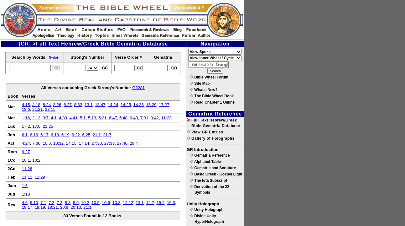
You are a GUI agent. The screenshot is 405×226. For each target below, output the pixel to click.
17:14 (84, 143)
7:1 (43, 202)
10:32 (58, 143)
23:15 (50, 109)
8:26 (57, 104)
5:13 (92, 118)
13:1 (89, 104)
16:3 (171, 202)
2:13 (36, 118)
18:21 (52, 207)
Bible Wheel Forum (209, 77)
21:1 (97, 134)
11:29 (39, 177)
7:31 (144, 118)
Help (53, 57)
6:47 (113, 118)
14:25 (126, 104)
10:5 (95, 202)
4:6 (25, 202)
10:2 (36, 160)
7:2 (52, 202)
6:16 (34, 134)
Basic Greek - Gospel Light (216, 174)
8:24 (47, 104)
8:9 (76, 202)
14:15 (71, 143)
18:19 (39, 207)
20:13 (75, 207)
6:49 (134, 118)
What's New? (204, 90)
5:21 (102, 118)
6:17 (44, 134)
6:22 (76, 134)
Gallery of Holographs (211, 138)
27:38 (109, 143)
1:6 (25, 185)
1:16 (26, 118)
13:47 (100, 104)
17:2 (26, 126)
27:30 (96, 143)
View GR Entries (205, 132)
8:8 (68, 202)
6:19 (65, 134)
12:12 (128, 202)
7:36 (36, 143)
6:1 (25, 134)
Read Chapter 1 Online (212, 102)
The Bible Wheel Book (212, 96)
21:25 (48, 126)
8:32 (78, 104)
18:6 (26, 109)
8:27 (68, 104)
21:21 (37, 109)
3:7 (46, 118)
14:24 (113, 104)
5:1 (83, 118)
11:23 (166, 118)
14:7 (150, 202)
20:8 (64, 207)
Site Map (200, 83)
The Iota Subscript (208, 180)
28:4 (134, 143)
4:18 (36, 104)
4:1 (54, 118)
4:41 (74, 118)
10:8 (116, 202)
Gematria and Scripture (213, 168)
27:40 (122, 143)
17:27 (164, 104)
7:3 (60, 202)
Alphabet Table (205, 161)
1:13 (26, 194)
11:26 (27, 168)
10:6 (47, 143)
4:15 (26, 104)
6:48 (123, 118)
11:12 (27, 177)
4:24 (26, 143)
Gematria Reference (210, 155)
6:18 (55, 134)
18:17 (27, 207)
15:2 (161, 202)
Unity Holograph (207, 209)
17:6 (36, 126)
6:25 (86, 134)
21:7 (107, 134)
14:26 (138, 104)
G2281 (138, 87)
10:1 (26, 160)
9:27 (26, 151)
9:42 (155, 118)
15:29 (151, 104)
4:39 (63, 118)
